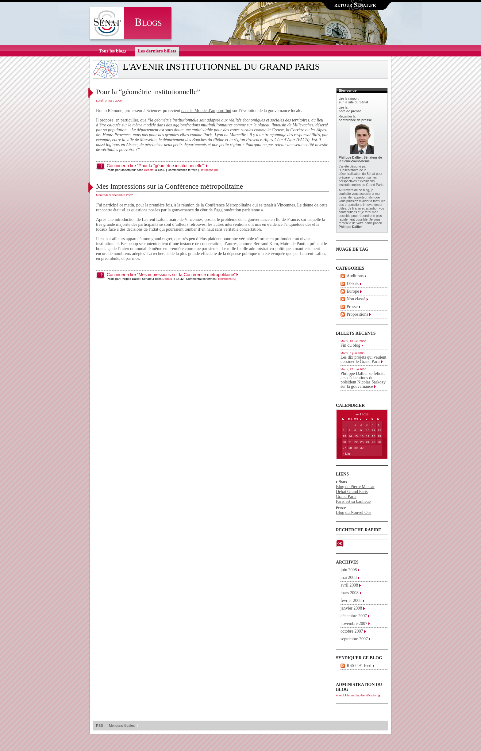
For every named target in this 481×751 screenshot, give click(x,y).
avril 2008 (349, 585)
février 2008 (351, 600)
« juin (346, 453)
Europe (353, 291)
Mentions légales (122, 725)
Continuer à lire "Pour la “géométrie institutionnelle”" (156, 165)
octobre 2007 (352, 631)
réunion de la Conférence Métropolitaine (216, 205)
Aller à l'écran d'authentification (356, 695)
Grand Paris (346, 496)
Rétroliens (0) (209, 169)
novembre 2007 (354, 623)
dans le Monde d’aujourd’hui (206, 110)
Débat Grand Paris (351, 491)
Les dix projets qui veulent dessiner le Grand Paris (363, 359)
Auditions (355, 276)
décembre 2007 (354, 616)
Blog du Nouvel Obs (353, 512)
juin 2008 (349, 570)
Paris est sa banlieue (353, 501)
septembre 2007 (354, 639)
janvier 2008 (351, 608)
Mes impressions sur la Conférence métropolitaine (169, 186)
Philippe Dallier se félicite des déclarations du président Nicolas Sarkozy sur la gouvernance (363, 380)
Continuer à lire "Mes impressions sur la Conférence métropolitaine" (171, 274)
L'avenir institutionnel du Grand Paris (221, 66)
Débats (148, 169)
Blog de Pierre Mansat (355, 486)
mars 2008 (350, 593)
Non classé (356, 299)
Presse (352, 306)
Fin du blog (350, 345)
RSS (99, 725)
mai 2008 (349, 577)
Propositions (357, 314)
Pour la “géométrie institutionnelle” (148, 92)
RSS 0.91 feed (359, 665)
